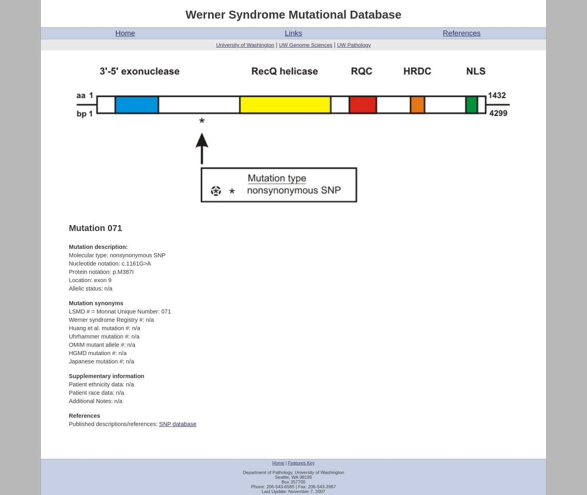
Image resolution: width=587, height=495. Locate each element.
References (462, 33)
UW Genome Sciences (305, 45)
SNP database (177, 424)
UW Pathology (354, 45)
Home (125, 33)
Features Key (301, 463)
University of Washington (245, 45)
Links (293, 33)
